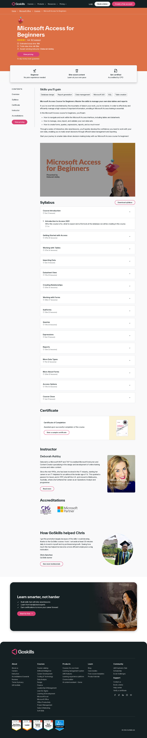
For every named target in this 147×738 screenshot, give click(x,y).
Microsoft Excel (42, 696)
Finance (40, 685)
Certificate (16, 105)
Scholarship (117, 671)
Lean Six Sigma (42, 691)
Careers (15, 671)
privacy (20, 682)
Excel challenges (119, 674)
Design (39, 682)
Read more (47, 489)
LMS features (67, 674)
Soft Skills (40, 711)
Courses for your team (71, 668)
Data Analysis (42, 679)
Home (14, 11)
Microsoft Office (25, 11)
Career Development (44, 674)
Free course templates (96, 674)
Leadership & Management (46, 688)
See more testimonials (51, 564)
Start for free (26, 614)
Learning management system (73, 671)
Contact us (117, 682)
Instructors (15, 674)
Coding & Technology (45, 676)
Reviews (15, 679)
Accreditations (17, 116)
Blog (89, 668)
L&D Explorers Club (120, 668)
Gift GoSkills (16, 685)
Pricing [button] (63, 4)
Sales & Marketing (43, 708)
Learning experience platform (73, 676)
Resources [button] (53, 4)
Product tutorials (94, 676)
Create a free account (123, 4)
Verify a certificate (120, 690)
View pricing (28, 54)
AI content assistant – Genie (72, 682)
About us (15, 668)
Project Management (44, 705)
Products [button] (42, 4)
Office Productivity (43, 702)
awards (26, 676)
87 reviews (35, 40)
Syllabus (15, 100)
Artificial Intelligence (44, 671)
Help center (117, 688)
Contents (17, 89)
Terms (14, 682)
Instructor (15, 110)
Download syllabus (125, 202)
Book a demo (102, 4)
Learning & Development (46, 694)
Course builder (68, 679)
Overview (15, 94)
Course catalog (42, 668)
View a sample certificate (56, 432)
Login (91, 4)
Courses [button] (32, 4)
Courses (37, 11)
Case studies (92, 671)
